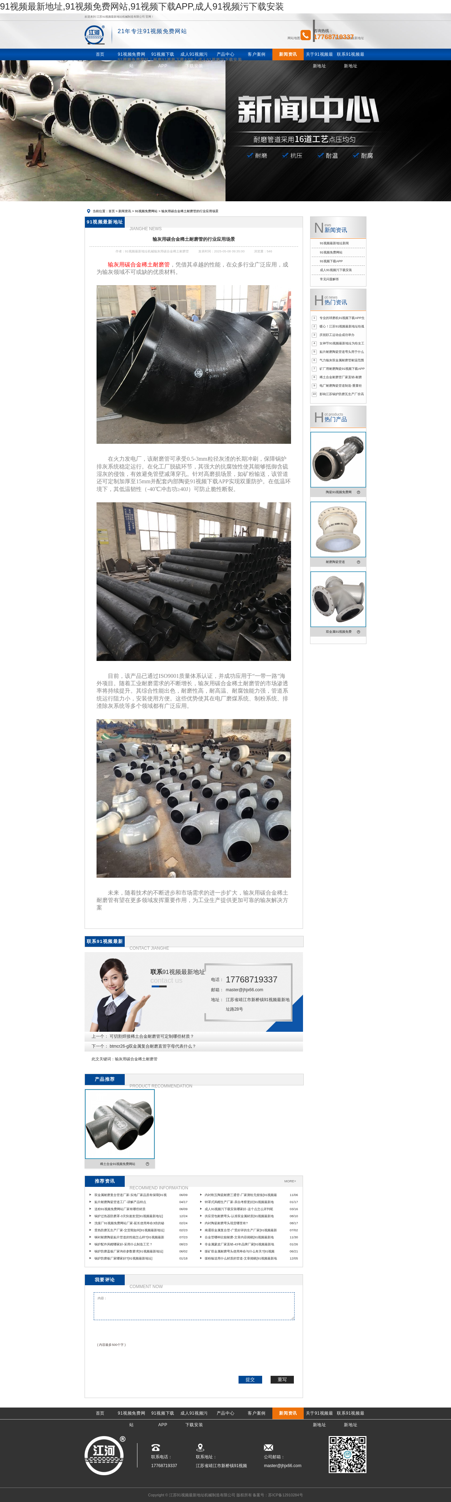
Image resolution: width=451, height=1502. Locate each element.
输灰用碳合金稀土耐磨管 (136, 1059)
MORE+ (290, 1181)
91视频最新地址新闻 (334, 243)
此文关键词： (103, 1059)
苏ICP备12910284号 (285, 1495)
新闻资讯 (124, 211)
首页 (112, 211)
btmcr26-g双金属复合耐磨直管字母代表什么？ (153, 1046)
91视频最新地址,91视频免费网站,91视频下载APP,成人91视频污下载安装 (142, 6)
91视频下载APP (331, 261)
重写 (282, 1379)
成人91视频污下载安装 (336, 270)
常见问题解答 (329, 279)
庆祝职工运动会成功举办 (337, 335)
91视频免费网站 (146, 211)
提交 (250, 1379)
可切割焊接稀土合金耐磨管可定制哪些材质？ (152, 1036)
